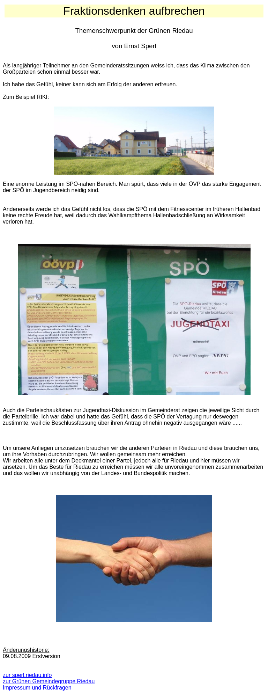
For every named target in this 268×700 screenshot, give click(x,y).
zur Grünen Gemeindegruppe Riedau (49, 681)
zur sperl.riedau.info (27, 675)
